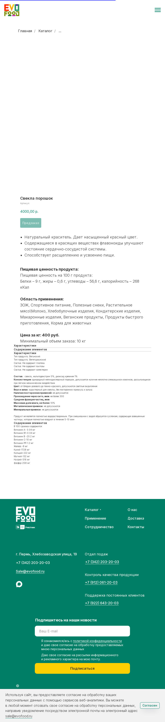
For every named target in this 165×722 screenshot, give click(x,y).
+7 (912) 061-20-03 (101, 582)
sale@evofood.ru (18, 716)
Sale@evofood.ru (30, 571)
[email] (82, 631)
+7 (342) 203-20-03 (102, 562)
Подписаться (82, 668)
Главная (25, 31)
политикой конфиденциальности (97, 641)
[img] (19, 584)
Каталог (45, 31)
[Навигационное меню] (158, 10)
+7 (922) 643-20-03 (102, 603)
